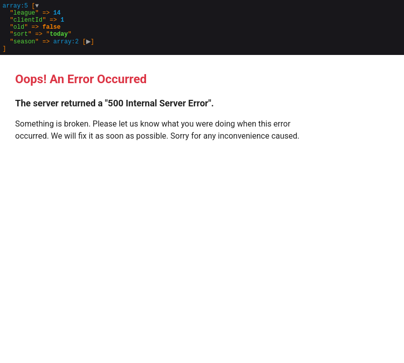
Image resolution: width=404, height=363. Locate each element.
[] (50, 33)
